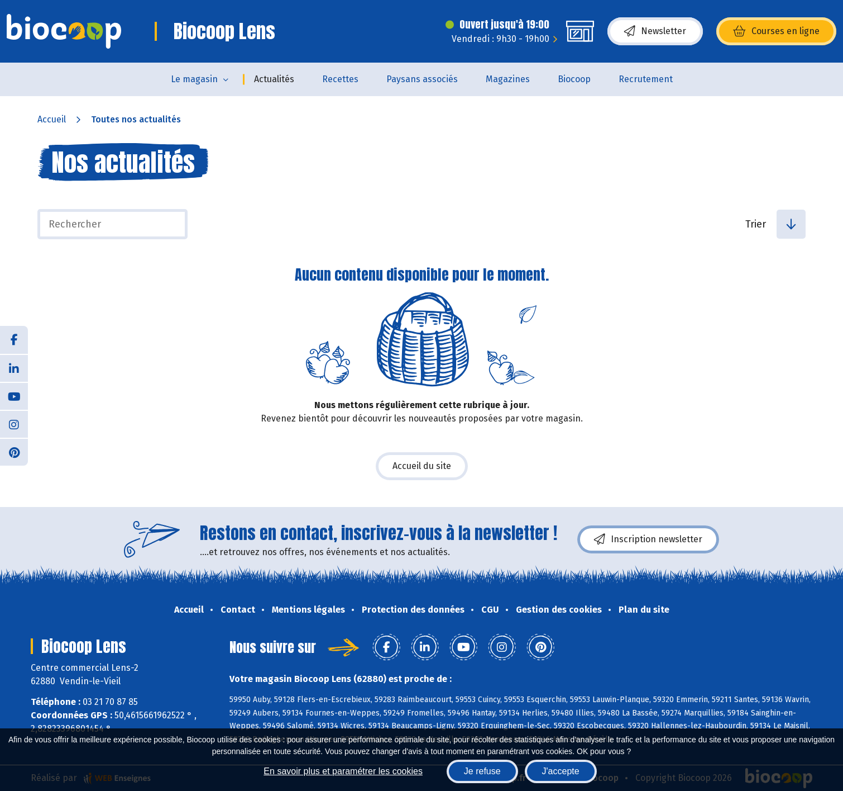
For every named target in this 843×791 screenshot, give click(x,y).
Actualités (274, 79)
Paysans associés (422, 79)
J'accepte (560, 771)
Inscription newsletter (648, 539)
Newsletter (655, 31)
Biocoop (574, 79)
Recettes (340, 79)
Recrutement (646, 79)
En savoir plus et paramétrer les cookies (343, 771)
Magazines (508, 79)
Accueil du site (421, 466)
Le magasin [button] (194, 79)
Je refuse (482, 771)
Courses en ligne (776, 31)
